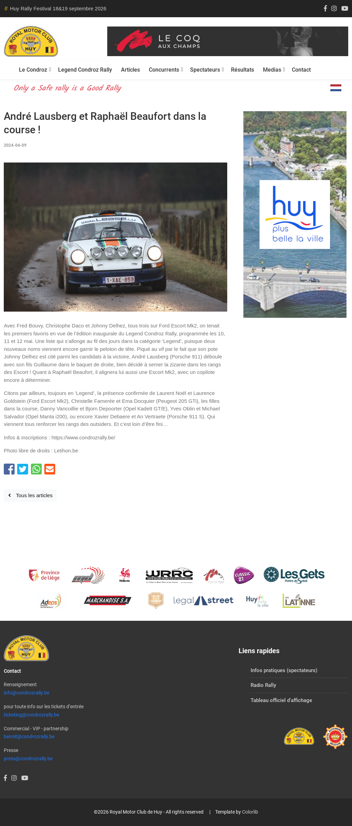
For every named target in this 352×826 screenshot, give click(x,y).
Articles (130, 69)
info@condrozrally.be (26, 693)
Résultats (242, 69)
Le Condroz (33, 69)
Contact (301, 69)
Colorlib (250, 812)
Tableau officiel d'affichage (281, 700)
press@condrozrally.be (28, 758)
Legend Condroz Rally (85, 69)
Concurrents (164, 69)
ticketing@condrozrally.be (31, 715)
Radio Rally (263, 685)
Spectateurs (205, 69)
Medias (272, 69)
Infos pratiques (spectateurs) (284, 670)
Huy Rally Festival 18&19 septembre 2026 (58, 8)
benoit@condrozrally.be (29, 736)
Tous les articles (30, 495)
